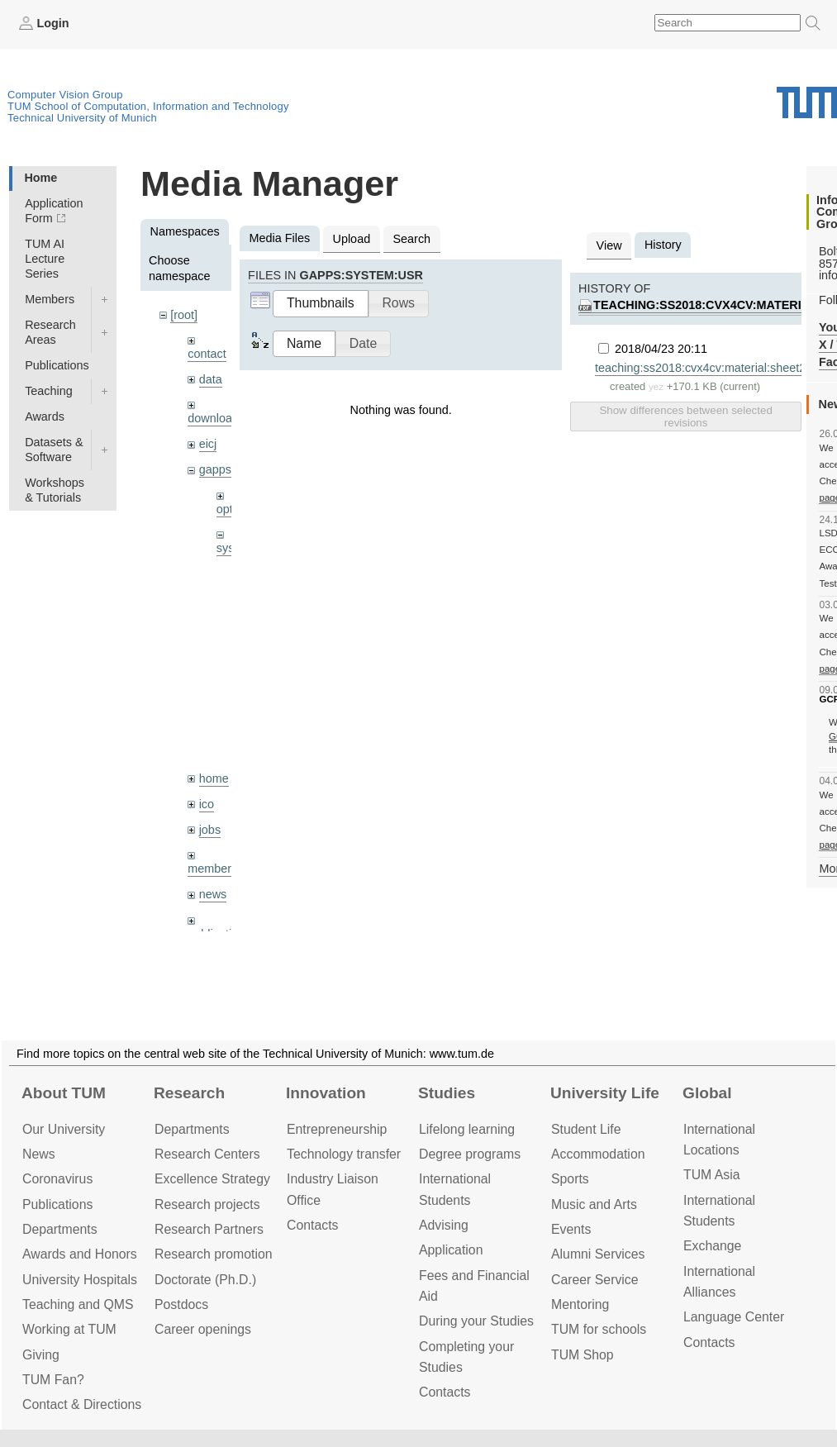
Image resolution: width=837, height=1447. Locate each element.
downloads (216, 418)
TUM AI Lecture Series (44, 258)
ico (206, 804)
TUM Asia (711, 1175)
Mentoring (580, 1304)
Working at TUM (69, 1329)
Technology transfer (344, 1154)
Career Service (595, 1280)
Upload (352, 238)
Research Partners (209, 1229)
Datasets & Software (54, 450)
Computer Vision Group (65, 94)
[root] (183, 314)
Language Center (733, 1317)
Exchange (712, 1246)
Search (411, 238)
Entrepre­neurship (337, 1129)
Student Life (586, 1129)
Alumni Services (597, 1254)
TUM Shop (582, 1355)
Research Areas (50, 332)
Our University (63, 1129)
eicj (208, 443)
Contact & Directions (81, 1404)
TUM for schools (598, 1329)
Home (40, 177)
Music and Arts (594, 1204)
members (212, 868)
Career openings (203, 1329)
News (38, 1154)
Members (49, 299)
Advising (443, 1225)
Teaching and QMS (78, 1304)
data (210, 379)
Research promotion (214, 1254)
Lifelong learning (467, 1129)
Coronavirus (57, 1179)
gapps (215, 469)
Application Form (54, 211)
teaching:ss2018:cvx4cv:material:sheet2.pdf (710, 367)
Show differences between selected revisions (685, 416)
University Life (604, 1093)
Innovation (326, 1093)
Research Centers (207, 1154)
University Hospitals (79, 1280)
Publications (57, 365)
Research (189, 1093)
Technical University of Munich (82, 118)
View (609, 245)
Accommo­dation (598, 1154)
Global (707, 1093)
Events (571, 1229)
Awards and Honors (79, 1254)
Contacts (312, 1225)
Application (451, 1250)
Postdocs (181, 1304)
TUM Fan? (53, 1380)
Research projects (207, 1204)
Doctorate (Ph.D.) (205, 1280)
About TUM (63, 1093)
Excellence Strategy (212, 1179)
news (213, 894)
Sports (570, 1179)
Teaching (49, 390)
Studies (446, 1093)
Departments (59, 1229)
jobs (210, 829)
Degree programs (470, 1154)
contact (207, 353)
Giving (40, 1355)
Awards (44, 416)
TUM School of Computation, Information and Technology (148, 106)
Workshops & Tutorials (54, 490)
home (214, 778)
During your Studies (476, 1321)
